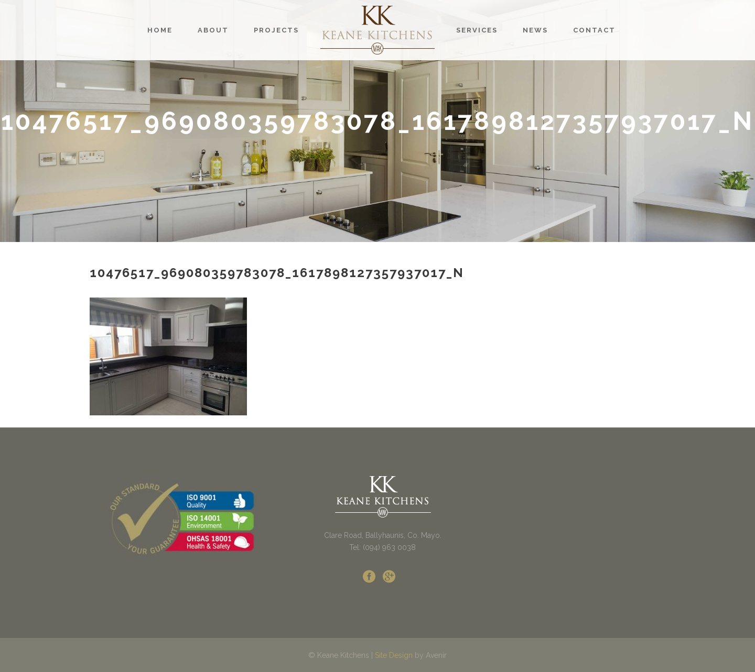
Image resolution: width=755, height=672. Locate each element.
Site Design (394, 655)
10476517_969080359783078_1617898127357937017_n (277, 272)
